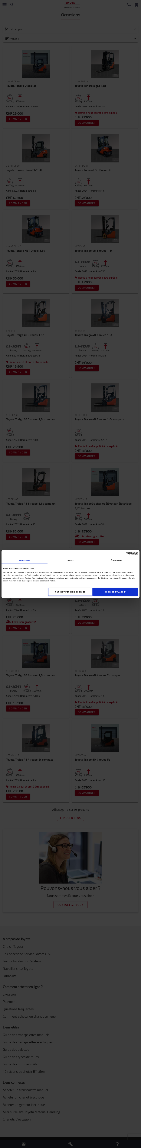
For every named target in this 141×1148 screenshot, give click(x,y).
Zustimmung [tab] (24, 560)
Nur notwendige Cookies (70, 592)
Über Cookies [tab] (116, 560)
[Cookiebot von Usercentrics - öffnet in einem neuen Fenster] (121, 553)
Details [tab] (70, 560)
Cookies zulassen (115, 592)
